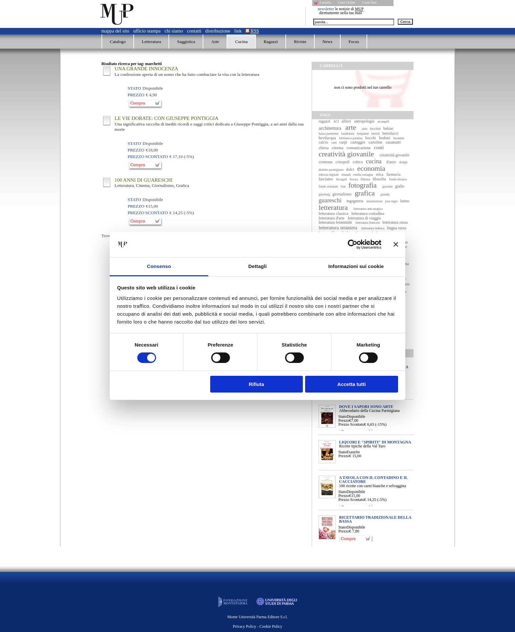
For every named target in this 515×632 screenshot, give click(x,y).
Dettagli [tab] (257, 266)
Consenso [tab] (159, 266)
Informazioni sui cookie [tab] (356, 266)
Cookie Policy (270, 626)
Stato (342, 416)
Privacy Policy (244, 626)
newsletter (326, 9)
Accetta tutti (351, 384)
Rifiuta (256, 384)
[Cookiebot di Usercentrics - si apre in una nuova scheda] (352, 244)
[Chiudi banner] (395, 244)
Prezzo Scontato (351, 424)
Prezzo (343, 420)
